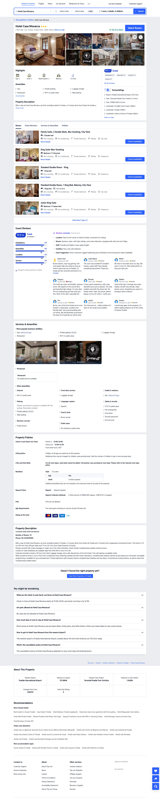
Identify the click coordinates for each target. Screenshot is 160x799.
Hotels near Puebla (20, 723)
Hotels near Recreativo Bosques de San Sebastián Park (48, 723)
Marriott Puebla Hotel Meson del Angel (47, 700)
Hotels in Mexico (108, 647)
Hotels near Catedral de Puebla (121, 714)
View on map (109, 117)
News (44, 754)
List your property (76, 762)
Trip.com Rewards (76, 754)
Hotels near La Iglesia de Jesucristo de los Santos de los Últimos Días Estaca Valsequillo (44, 714)
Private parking (65, 332)
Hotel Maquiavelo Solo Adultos (128, 696)
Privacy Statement (48, 766)
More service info (20, 758)
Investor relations (76, 750)
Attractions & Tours (76, 4)
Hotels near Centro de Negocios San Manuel (92, 714)
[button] (89, 4)
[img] (41, 49)
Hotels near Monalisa (122, 718)
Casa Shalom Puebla (44, 696)
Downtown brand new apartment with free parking (97, 696)
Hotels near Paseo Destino (77, 718)
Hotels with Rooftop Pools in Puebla (45, 732)
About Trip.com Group (49, 773)
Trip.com (91, 647)
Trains (50, 4)
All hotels (73, 766)
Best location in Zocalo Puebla (24, 696)
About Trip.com (47, 750)
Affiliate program (76, 758)
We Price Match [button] (117, 30)
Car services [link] (60, 4)
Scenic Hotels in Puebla (22, 732)
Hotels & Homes (28, 4)
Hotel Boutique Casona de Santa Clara (117, 700)
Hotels (98, 647)
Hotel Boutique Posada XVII (23, 705)
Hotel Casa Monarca (28, 26)
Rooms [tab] (18, 126)
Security (72, 773)
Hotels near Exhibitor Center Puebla (101, 718)
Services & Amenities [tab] (49, 126)
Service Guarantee (20, 754)
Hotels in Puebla (122, 647)
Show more (20, 108)
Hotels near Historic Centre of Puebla (27, 718)
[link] (115, 4)
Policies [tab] (65, 126)
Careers (44, 758)
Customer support (20, 750)
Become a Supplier (76, 769)
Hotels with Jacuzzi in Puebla (70, 732)
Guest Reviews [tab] (31, 126)
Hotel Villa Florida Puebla (22, 700)
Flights (41, 4)
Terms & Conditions (48, 762)
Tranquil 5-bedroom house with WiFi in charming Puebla (82, 700)
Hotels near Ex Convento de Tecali (54, 718)
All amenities (20, 96)
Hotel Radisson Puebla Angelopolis (65, 696)
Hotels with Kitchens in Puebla (93, 732)
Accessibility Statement (50, 769)
